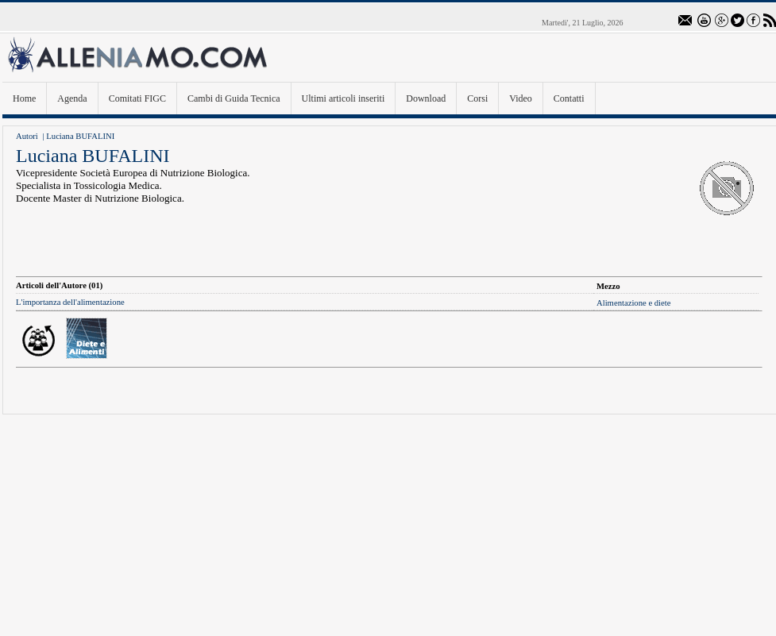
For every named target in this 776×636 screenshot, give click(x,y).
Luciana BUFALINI (80, 136)
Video (520, 98)
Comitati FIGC (137, 98)
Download (426, 98)
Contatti (569, 98)
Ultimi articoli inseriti (343, 98)
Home (24, 98)
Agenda (72, 98)
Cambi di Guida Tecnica (233, 98)
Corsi (477, 98)
